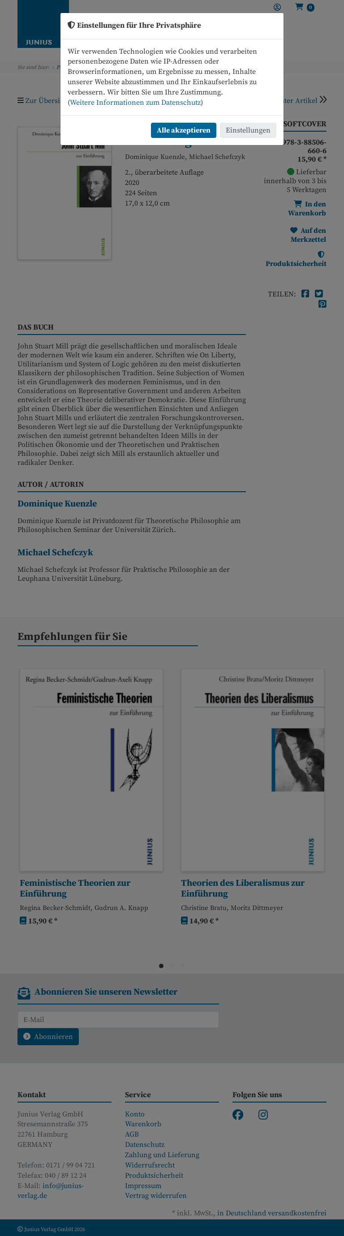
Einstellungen (248, 130)
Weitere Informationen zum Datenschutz (135, 102)
